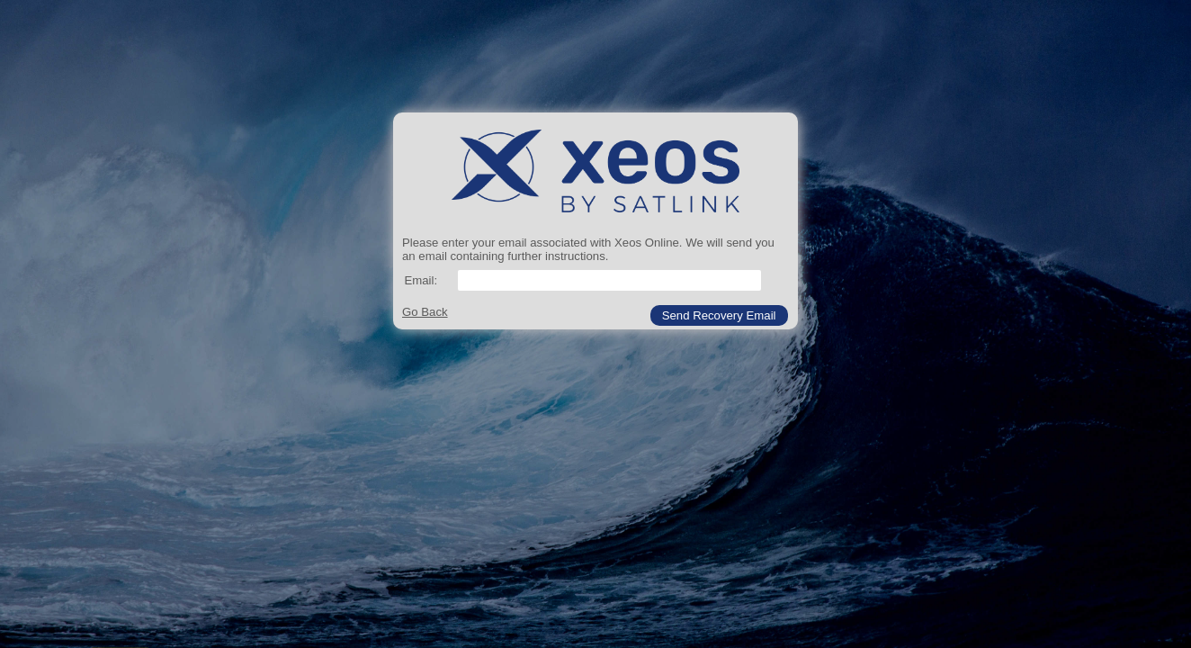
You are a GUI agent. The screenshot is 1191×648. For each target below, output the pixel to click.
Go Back (425, 312)
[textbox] (609, 280)
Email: (420, 280)
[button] (719, 315)
